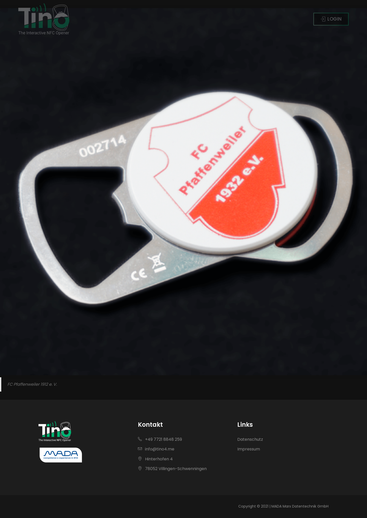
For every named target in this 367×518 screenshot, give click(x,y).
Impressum (248, 449)
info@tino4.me (156, 449)
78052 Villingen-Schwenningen (172, 469)
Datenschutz (250, 439)
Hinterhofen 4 (155, 459)
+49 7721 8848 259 (160, 439)
